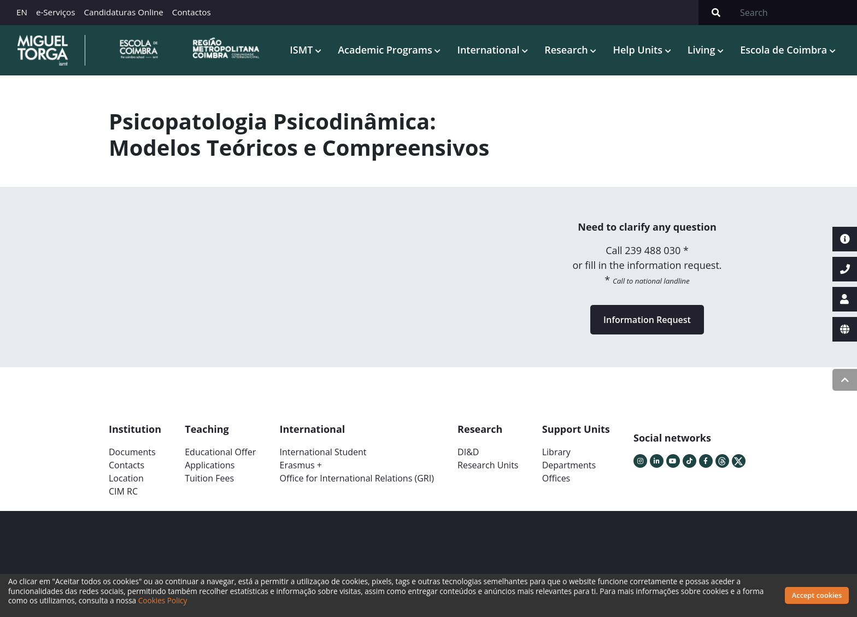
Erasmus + (300, 465)
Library (556, 452)
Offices (556, 478)
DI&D (468, 452)
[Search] (795, 12)
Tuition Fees (209, 478)
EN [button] (21, 12)
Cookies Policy (162, 600)
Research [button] (567, 49)
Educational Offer (220, 452)
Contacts (126, 465)
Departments (569, 465)
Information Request (647, 320)
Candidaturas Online (123, 12)
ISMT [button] (302, 49)
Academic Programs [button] (386, 49)
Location (126, 478)
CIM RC (123, 491)
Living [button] (703, 49)
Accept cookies (817, 595)
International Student (322, 452)
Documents (132, 452)
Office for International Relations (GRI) (356, 478)
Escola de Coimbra (785, 49)
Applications (209, 465)
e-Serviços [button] (55, 12)
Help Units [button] (639, 49)
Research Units (487, 465)
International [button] (489, 49)
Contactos (191, 12)
